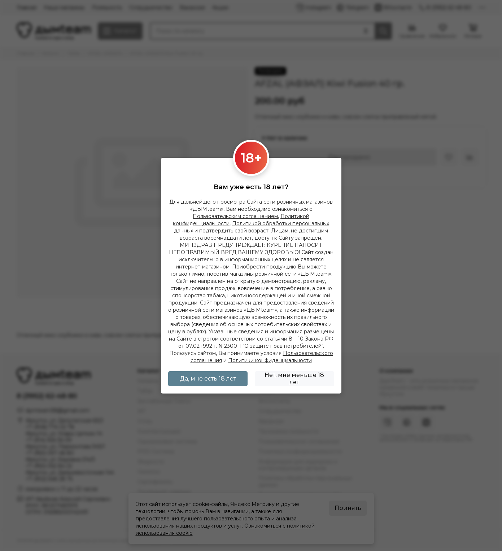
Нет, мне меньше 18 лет (294, 379)
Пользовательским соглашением (235, 216)
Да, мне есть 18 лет (208, 378)
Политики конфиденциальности (270, 360)
